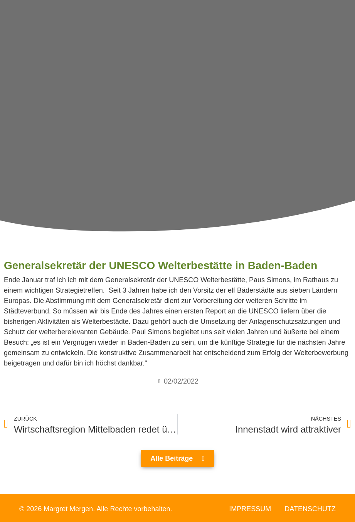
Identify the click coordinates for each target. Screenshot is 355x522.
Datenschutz (310, 509)
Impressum (250, 509)
